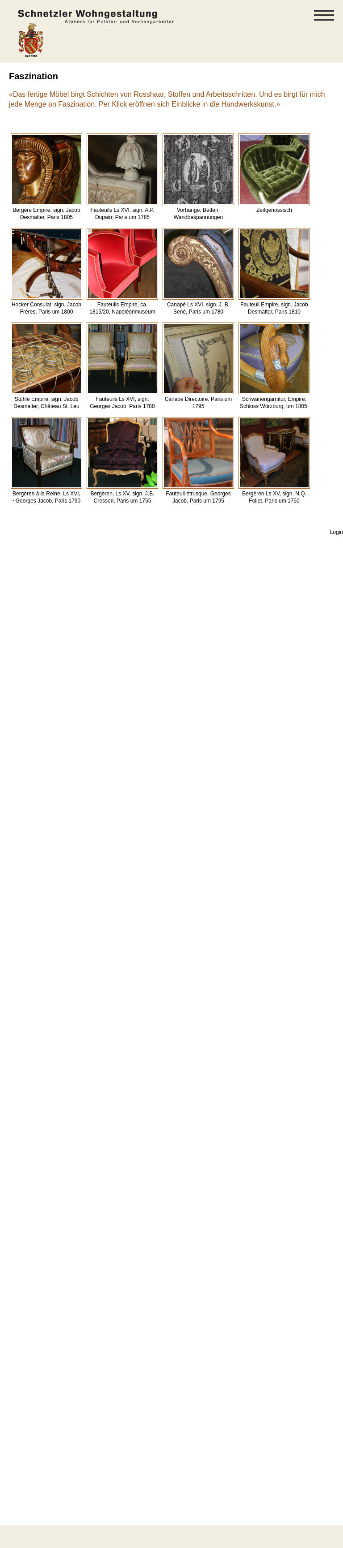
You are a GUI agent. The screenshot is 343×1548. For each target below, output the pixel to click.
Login (336, 532)
